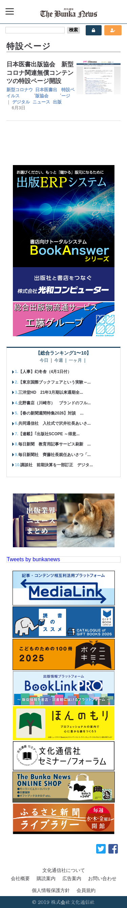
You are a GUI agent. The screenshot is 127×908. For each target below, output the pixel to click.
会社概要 (20, 878)
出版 (57, 101)
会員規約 (86, 890)
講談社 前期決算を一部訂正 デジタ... (56, 465)
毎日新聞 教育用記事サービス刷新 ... (54, 444)
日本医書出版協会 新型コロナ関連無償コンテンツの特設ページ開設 (39, 72)
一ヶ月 (75, 360)
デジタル (21, 101)
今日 (44, 360)
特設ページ (68, 92)
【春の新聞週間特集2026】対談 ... (51, 413)
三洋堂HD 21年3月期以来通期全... (50, 392)
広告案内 (71, 878)
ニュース (41, 101)
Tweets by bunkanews (33, 559)
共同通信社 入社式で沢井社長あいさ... (54, 423)
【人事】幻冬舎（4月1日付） (44, 371)
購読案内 (46, 878)
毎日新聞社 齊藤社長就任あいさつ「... (54, 454)
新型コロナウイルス (19, 92)
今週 (58, 360)
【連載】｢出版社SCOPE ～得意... (49, 434)
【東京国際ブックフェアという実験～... (54, 382)
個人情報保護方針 (51, 890)
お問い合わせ (102, 878)
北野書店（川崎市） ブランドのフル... (54, 403)
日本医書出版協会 (46, 92)
